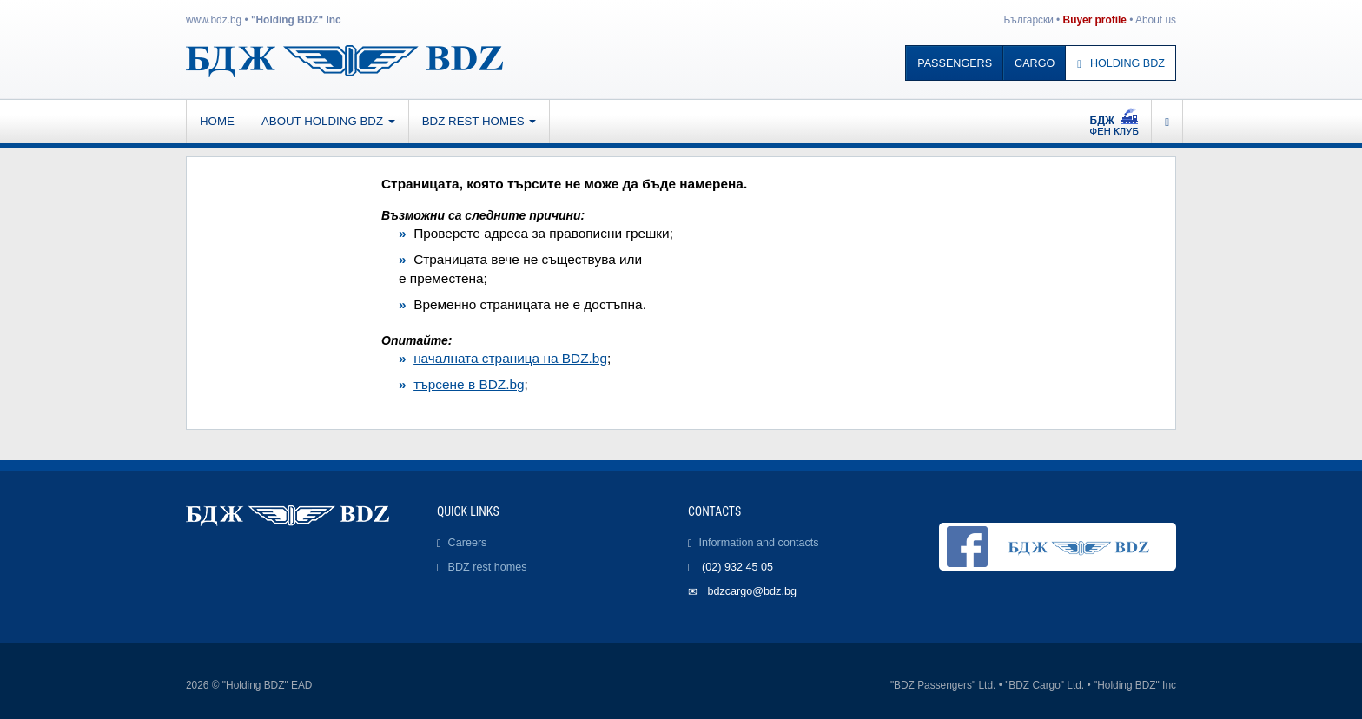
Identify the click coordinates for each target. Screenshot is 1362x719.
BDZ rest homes (479, 121)
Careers (467, 543)
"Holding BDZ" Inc (296, 20)
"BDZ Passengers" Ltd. (942, 685)
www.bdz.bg (213, 20)
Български (1029, 20)
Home (217, 121)
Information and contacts (759, 543)
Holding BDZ (1121, 63)
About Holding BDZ (328, 121)
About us (1155, 20)
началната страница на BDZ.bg (510, 358)
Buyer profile (1095, 20)
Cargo (1035, 63)
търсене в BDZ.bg (468, 384)
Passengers (954, 63)
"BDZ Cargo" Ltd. (1044, 685)
